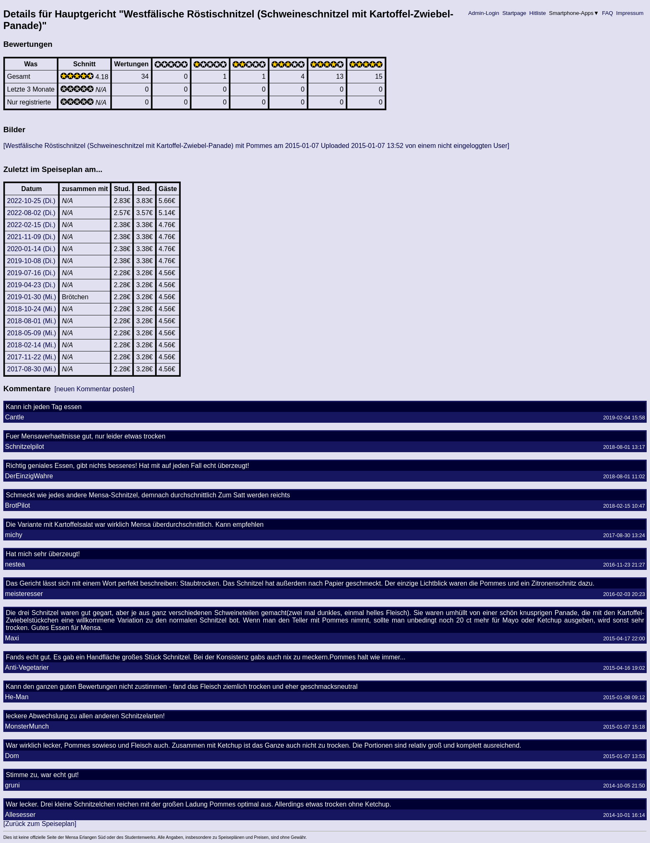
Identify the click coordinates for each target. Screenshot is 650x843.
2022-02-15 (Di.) (31, 224)
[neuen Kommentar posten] (94, 388)
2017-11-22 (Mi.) (31, 357)
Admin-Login (484, 13)
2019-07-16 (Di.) (31, 272)
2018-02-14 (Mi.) (31, 345)
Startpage (514, 13)
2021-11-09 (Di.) (31, 236)
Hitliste (537, 13)
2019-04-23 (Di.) (31, 284)
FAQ (608, 13)
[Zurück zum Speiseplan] (39, 823)
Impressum (630, 13)
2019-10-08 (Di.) (31, 260)
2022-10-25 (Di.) (31, 200)
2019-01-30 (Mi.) (31, 296)
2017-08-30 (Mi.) (31, 369)
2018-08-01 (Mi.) (31, 321)
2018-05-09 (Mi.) (31, 333)
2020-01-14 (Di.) (31, 248)
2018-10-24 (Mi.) (31, 308)
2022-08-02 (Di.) (31, 212)
